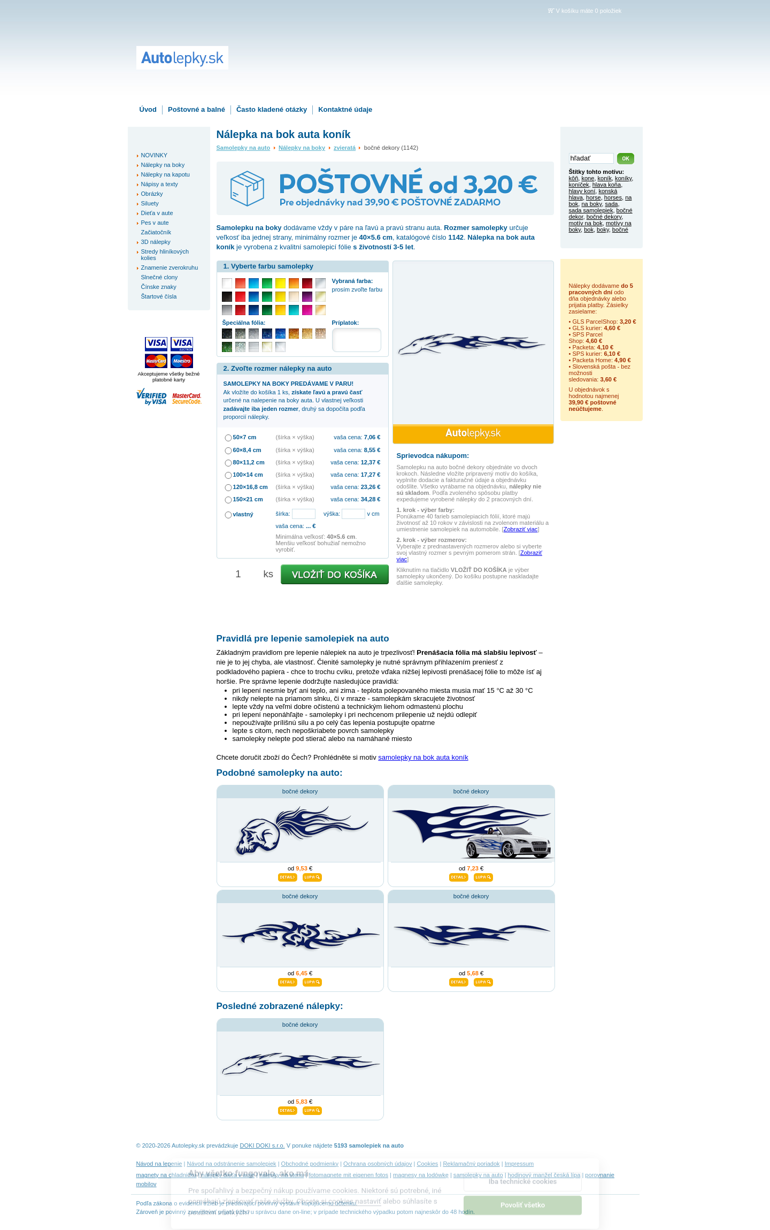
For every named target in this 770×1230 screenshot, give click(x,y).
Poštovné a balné (196, 109)
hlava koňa (606, 184)
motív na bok (586, 223)
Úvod (148, 109)
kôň (574, 178)
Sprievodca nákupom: (433, 456)
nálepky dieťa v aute (228, 1175)
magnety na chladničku (166, 1175)
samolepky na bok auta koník (423, 757)
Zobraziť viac (521, 529)
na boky (591, 204)
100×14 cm (248, 474)
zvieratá (345, 147)
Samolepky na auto (244, 147)
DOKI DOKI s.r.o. (262, 1145)
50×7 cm (245, 437)
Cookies (427, 1163)
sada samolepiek (591, 210)
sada (611, 204)
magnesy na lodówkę (421, 1175)
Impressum (519, 1163)
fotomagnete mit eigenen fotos (348, 1175)
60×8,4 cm (247, 450)
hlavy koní (582, 191)
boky (603, 229)
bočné (620, 229)
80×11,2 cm (249, 462)
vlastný (243, 514)
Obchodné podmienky (309, 1163)
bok (589, 229)
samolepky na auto (478, 1175)
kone (587, 178)
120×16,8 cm (250, 487)
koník (605, 178)
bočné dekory (300, 791)
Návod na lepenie (159, 1163)
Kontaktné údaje (345, 109)
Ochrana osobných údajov (377, 1163)
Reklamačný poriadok (471, 1163)
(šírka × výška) (295, 437)
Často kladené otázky (271, 109)
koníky (623, 178)
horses (613, 197)
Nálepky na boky (302, 147)
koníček (579, 184)
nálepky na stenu (281, 1175)
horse (593, 197)
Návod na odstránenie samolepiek (231, 1163)
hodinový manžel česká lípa (544, 1175)
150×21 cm (248, 499)
